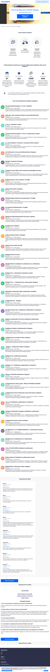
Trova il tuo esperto (9, 580)
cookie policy (26, 668)
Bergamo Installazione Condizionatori (25, 596)
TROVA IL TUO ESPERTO (25, 16)
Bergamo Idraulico (25, 597)
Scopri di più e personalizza (7, 670)
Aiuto (2, 652)
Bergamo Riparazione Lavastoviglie (25, 594)
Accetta (46, 670)
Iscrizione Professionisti (42, 1)
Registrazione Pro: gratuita (25, 584)
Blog (1, 653)
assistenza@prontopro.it (5, 664)
